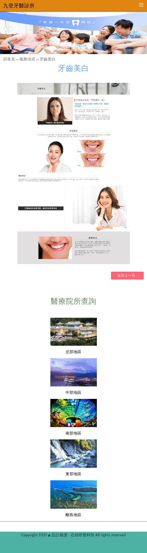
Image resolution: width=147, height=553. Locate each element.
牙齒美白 (47, 59)
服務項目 (27, 59)
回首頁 (9, 59)
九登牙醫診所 (19, 6)
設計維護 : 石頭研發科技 (74, 535)
